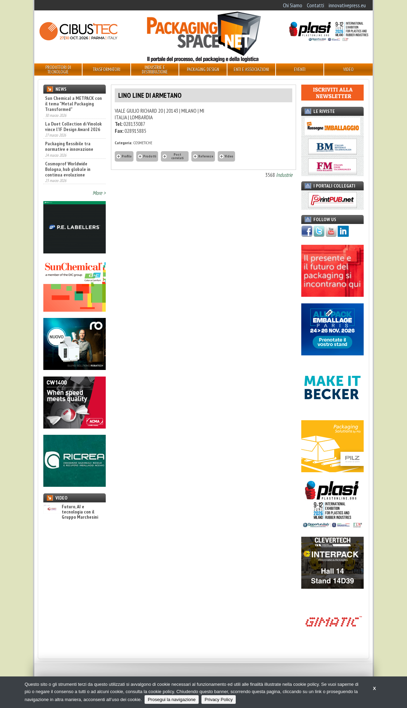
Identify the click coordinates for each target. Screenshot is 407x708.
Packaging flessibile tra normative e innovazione (69, 146)
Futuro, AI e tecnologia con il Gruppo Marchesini (70, 512)
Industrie (284, 174)
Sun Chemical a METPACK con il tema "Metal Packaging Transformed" (73, 103)
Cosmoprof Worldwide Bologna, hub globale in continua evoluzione (67, 169)
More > (99, 192)
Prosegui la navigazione (172, 699)
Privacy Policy (219, 699)
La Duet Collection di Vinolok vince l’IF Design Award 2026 (73, 126)
